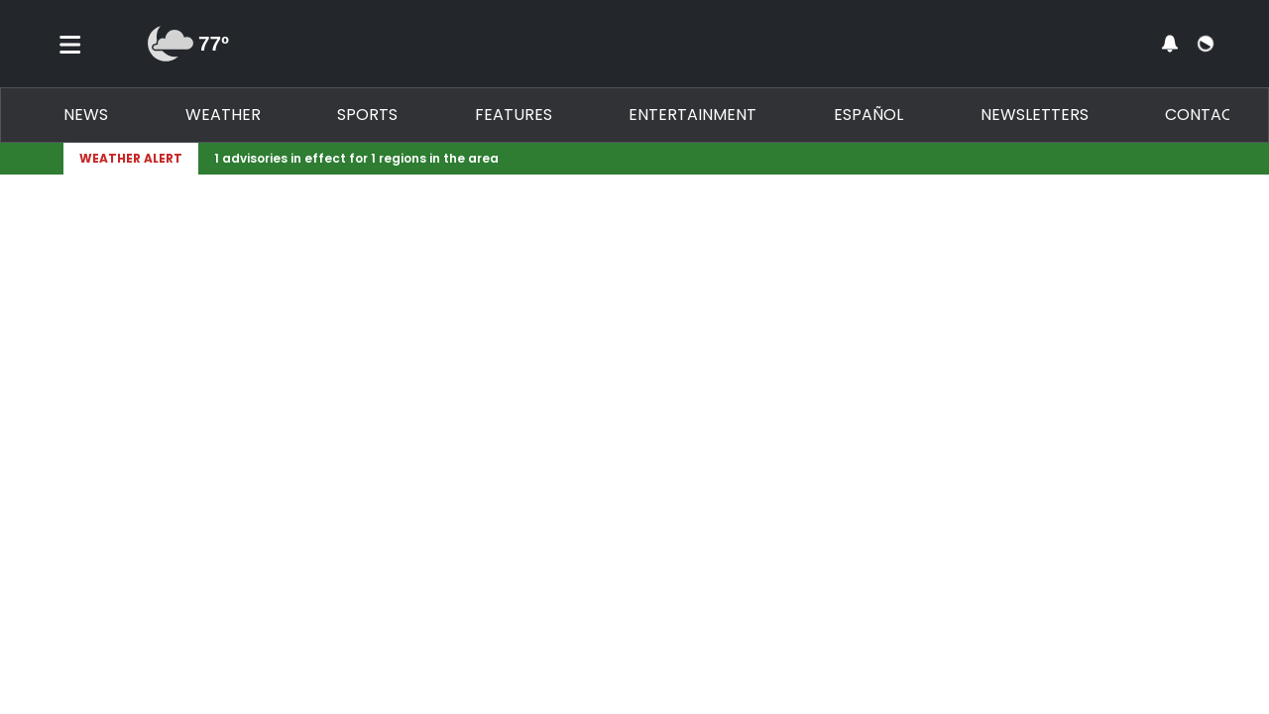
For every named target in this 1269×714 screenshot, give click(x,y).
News (85, 114)
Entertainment (692, 114)
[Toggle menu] (70, 44)
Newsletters (1035, 114)
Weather (223, 114)
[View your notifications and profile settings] (1170, 43)
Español (868, 114)
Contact (1204, 114)
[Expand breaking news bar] (1202, 159)
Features (513, 114)
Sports (367, 114)
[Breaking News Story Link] (698, 159)
